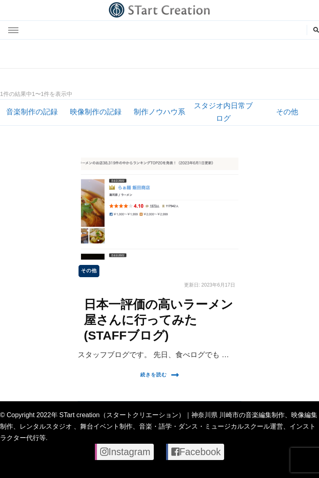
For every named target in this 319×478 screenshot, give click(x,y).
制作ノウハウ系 (159, 112)
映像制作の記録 (95, 112)
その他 (287, 112)
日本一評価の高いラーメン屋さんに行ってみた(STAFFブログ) (158, 320)
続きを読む (159, 375)
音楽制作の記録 (32, 112)
